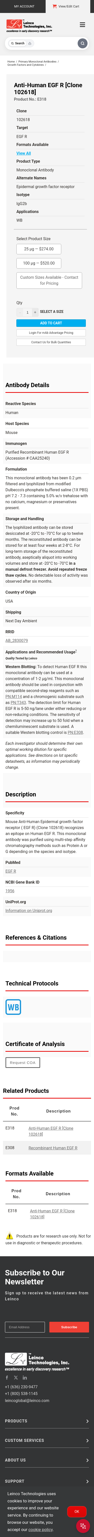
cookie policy (40, 1529)
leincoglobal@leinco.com (27, 1400)
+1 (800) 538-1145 (21, 1393)
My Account (24, 6)
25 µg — (39, 247)
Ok (77, 1512)
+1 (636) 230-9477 (21, 1387)
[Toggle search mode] (21, 43)
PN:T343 (18, 702)
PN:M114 (13, 696)
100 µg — (39, 262)
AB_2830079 (16, 640)
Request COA (23, 1062)
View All (23, 153)
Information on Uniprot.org (28, 910)
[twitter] (16, 1378)
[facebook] (7, 1378)
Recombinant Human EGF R (53, 1148)
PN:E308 (75, 732)
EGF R (10, 871)
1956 (9, 891)
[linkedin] (25, 1378)
